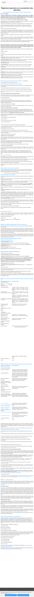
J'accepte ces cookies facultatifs (11, 595)
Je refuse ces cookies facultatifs (23, 595)
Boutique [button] (25, 1)
